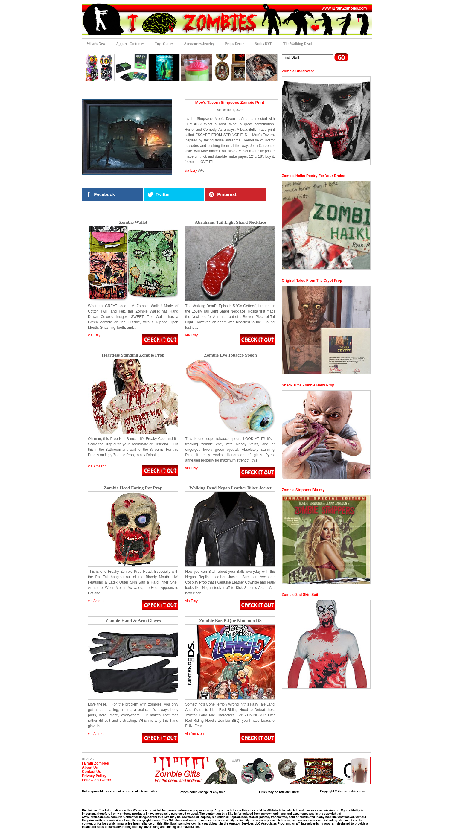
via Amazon (97, 466)
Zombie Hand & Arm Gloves (133, 621)
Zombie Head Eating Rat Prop (133, 488)
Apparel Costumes (130, 44)
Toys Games (164, 44)
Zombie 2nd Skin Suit (300, 595)
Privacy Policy (94, 776)
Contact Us (91, 772)
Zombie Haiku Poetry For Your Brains (313, 176)
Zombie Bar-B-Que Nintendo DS (230, 621)
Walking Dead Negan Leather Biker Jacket (230, 488)
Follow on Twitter (96, 780)
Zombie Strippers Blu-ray (303, 490)
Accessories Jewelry (199, 44)
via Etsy (191, 170)
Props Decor (234, 44)
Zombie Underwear (298, 71)
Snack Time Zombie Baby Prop (308, 385)
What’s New (96, 44)
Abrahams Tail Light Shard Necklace (230, 222)
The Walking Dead (297, 44)
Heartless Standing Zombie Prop (133, 355)
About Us (90, 767)
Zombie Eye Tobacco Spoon (230, 355)
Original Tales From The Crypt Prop (312, 280)
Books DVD (263, 44)
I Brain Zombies (95, 763)
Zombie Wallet (133, 222)
